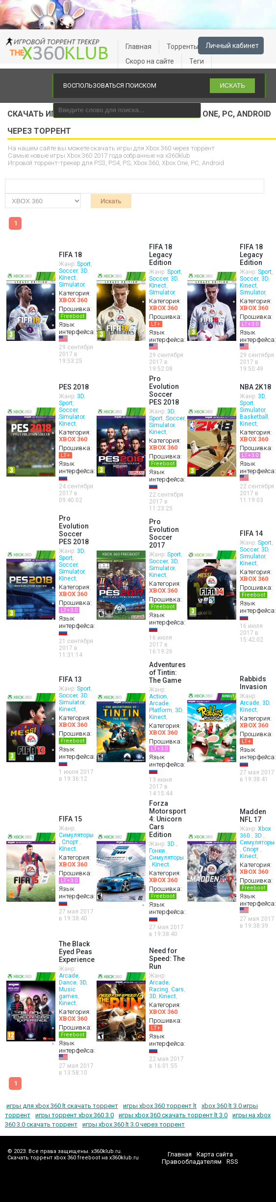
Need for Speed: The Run (167, 958)
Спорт (70, 842)
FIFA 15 (70, 819)
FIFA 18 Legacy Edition (160, 254)
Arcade (159, 703)
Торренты (183, 46)
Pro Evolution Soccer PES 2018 (164, 390)
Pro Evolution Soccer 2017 (164, 533)
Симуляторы (76, 835)
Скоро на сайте (149, 61)
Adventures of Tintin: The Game (167, 672)
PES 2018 (74, 387)
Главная (138, 46)
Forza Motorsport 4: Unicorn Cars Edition (167, 819)
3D (83, 270)
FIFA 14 (251, 533)
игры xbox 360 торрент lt (160, 1105)
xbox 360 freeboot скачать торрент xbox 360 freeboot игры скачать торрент (58, 49)
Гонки (157, 850)
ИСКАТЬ (232, 85)
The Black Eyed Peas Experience (77, 951)
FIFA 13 (70, 679)
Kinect (67, 277)
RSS (232, 1161)
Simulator (71, 284)
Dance (67, 982)
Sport (84, 264)
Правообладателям (192, 1161)
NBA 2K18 (255, 387)
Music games (68, 993)
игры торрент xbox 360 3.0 (74, 1115)
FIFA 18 (70, 255)
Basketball (254, 416)
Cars (177, 989)
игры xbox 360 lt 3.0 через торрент (133, 1124)
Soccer (68, 270)
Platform (160, 710)
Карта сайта (215, 1154)
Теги (196, 61)
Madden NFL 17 (253, 815)
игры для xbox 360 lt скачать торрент (62, 1105)
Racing (158, 989)
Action (158, 696)
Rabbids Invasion (253, 683)
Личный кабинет (232, 45)
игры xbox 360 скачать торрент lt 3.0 (173, 1115)
